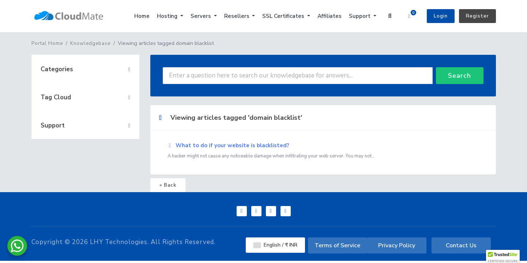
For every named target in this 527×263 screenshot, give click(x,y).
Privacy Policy (396, 245)
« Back (167, 185)
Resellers (237, 16)
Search (459, 75)
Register (477, 16)
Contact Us (461, 245)
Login (441, 16)
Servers (201, 16)
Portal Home (47, 43)
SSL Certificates (284, 16)
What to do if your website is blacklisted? (323, 151)
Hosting (168, 16)
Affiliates (329, 16)
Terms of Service (337, 245)
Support (360, 16)
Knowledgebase (90, 43)
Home (142, 16)
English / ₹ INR (275, 244)
